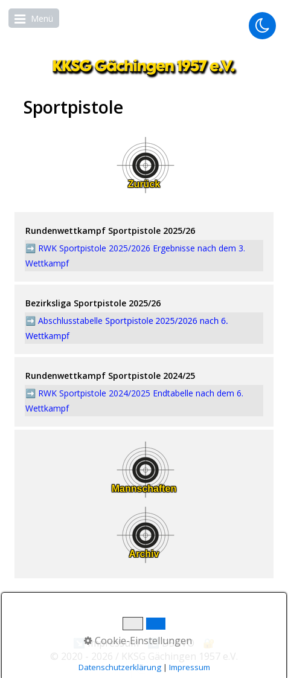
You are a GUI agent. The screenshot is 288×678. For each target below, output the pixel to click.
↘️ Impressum (106, 643)
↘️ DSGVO (170, 643)
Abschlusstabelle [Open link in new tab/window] (71, 320)
